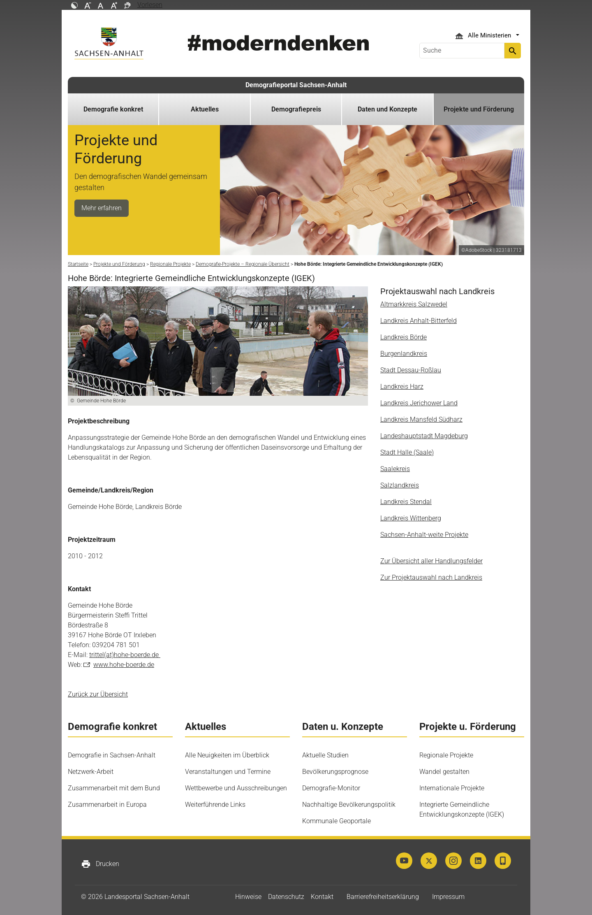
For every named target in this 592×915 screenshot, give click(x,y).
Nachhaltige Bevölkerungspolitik (348, 804)
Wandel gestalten (444, 772)
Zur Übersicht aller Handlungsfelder (431, 561)
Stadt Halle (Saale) (407, 452)
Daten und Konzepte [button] (387, 109)
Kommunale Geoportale (336, 821)
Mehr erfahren (101, 208)
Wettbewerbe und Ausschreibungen (236, 788)
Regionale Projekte (446, 755)
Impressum (448, 897)
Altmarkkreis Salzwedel (413, 304)
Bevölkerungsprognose (335, 772)
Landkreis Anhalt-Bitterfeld (418, 321)
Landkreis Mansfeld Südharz (421, 419)
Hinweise (248, 897)
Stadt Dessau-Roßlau (410, 370)
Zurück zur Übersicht (98, 694)
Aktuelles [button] (205, 109)
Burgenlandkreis (403, 354)
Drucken (100, 864)
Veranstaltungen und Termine (228, 772)
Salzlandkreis (399, 485)
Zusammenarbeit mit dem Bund (114, 788)
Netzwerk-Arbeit (90, 772)
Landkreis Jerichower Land (419, 403)
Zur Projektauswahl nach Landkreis (431, 577)
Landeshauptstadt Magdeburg (424, 436)
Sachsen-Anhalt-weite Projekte (424, 535)
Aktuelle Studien (325, 755)
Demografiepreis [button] (296, 109)
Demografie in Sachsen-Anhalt (111, 755)
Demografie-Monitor (331, 788)
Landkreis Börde (403, 337)
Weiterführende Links (215, 804)
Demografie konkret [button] (113, 109)
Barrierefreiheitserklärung (383, 897)
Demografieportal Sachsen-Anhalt (296, 85)
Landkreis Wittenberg (410, 518)
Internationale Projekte (451, 788)
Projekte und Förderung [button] (479, 109)
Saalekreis (395, 469)
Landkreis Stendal (406, 502)
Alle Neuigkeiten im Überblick (227, 755)
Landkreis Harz (401, 386)
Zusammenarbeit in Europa (107, 804)
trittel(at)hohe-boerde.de (124, 655)
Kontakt (322, 897)
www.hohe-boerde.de (123, 665)
